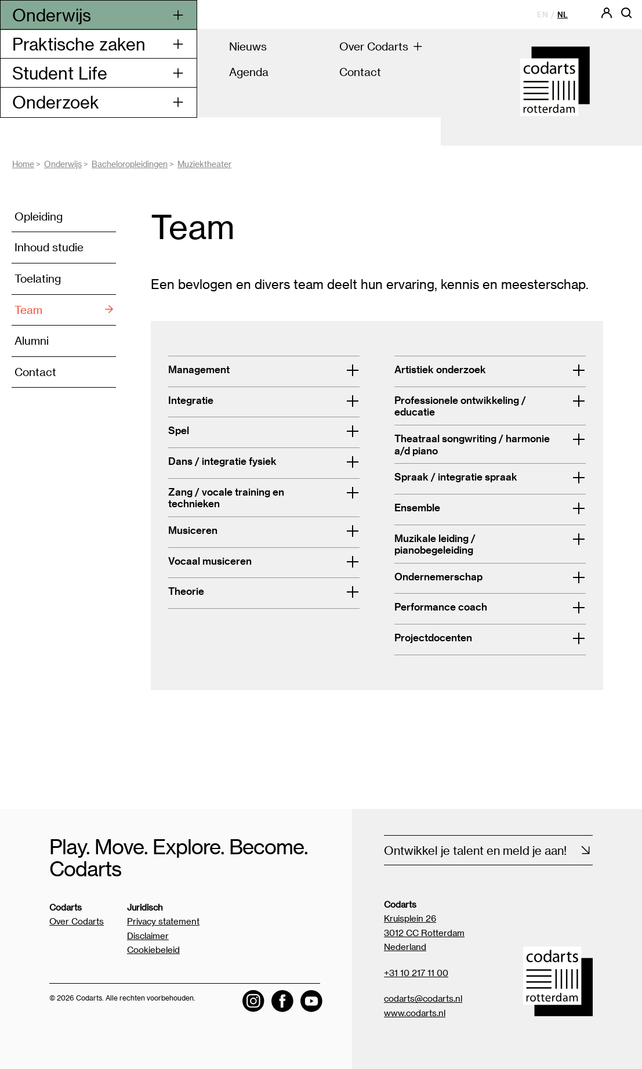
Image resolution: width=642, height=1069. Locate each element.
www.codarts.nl (414, 1012)
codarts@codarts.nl (423, 998)
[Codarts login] (607, 16)
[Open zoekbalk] (626, 16)
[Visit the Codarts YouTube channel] (311, 1001)
